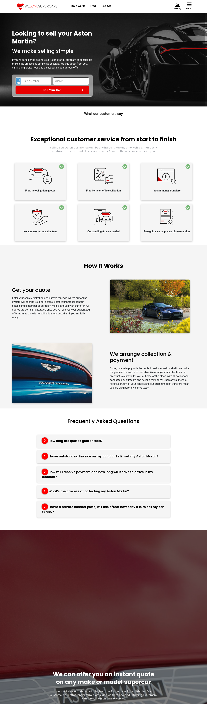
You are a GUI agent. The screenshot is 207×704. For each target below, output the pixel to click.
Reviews (106, 5)
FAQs (93, 5)
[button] (30, 121)
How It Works (77, 5)
